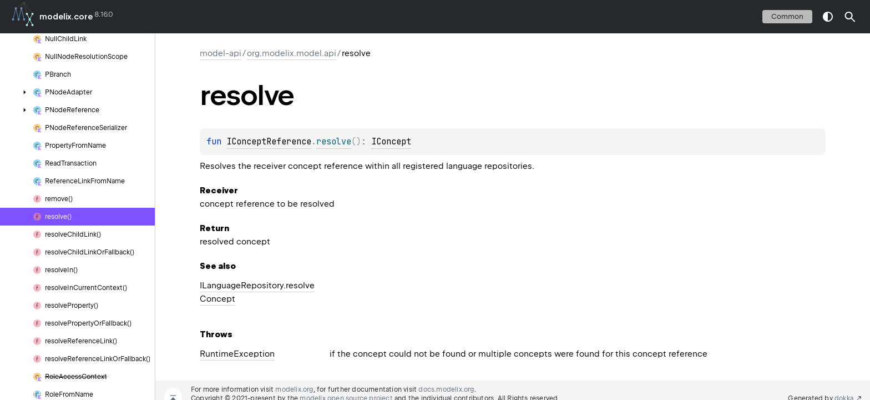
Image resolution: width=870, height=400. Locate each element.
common (787, 16)
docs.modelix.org (446, 389)
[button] (850, 17)
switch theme (828, 17)
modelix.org (294, 389)
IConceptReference (268, 141)
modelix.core (66, 17)
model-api (220, 53)
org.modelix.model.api (291, 53)
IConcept (391, 141)
